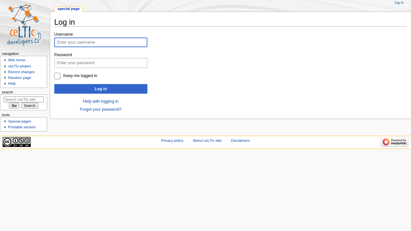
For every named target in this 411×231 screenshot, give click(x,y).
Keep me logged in (80, 75)
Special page (68, 9)
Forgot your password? (101, 109)
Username (63, 34)
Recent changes (21, 72)
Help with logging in (100, 101)
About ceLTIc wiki (207, 140)
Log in (101, 89)
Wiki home (16, 60)
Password (63, 55)
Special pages (19, 121)
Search (7, 92)
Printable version (21, 127)
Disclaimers (240, 140)
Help (12, 83)
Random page (19, 78)
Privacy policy (172, 140)
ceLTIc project (19, 66)
